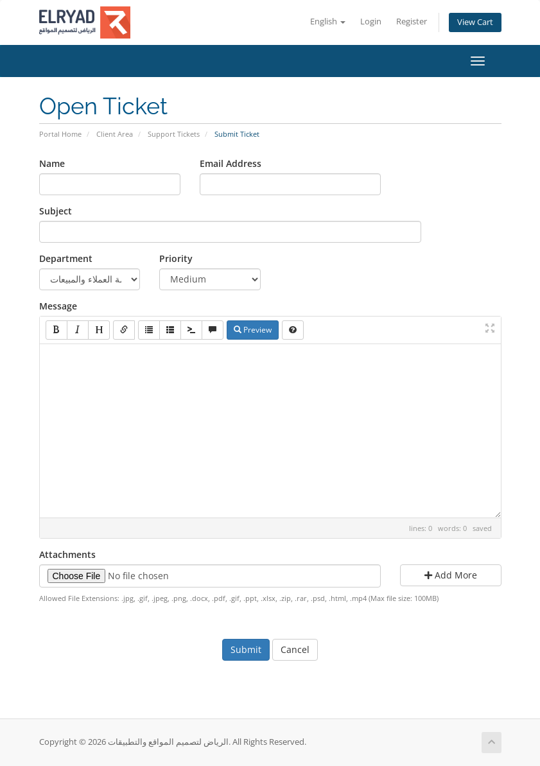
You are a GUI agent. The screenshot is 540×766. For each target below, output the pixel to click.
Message (58, 306)
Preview (253, 329)
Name (52, 163)
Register (411, 21)
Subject (55, 211)
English (327, 21)
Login (370, 21)
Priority (176, 258)
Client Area (114, 134)
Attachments (67, 554)
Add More (450, 575)
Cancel (295, 649)
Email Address (230, 163)
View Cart (475, 22)
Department (65, 258)
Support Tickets (174, 134)
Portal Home (60, 134)
